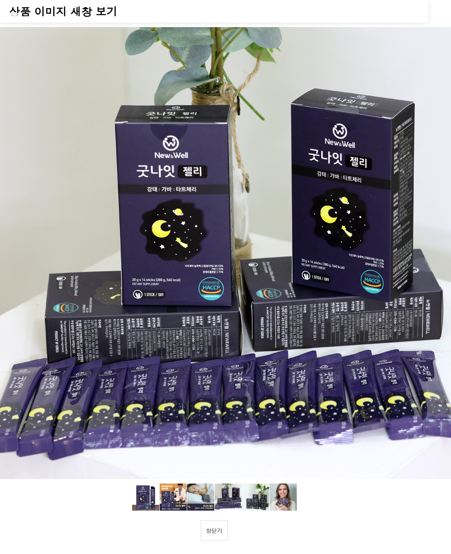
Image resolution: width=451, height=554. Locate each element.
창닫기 (214, 530)
